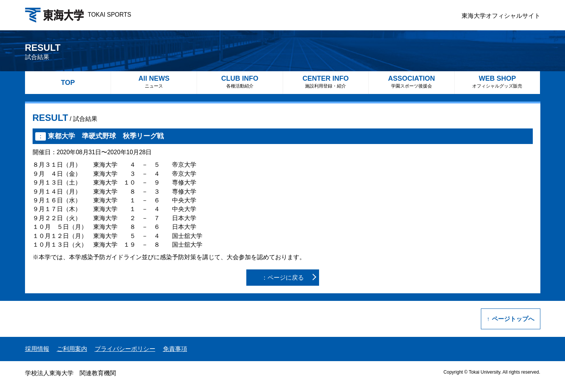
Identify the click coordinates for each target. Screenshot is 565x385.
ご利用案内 (72, 349)
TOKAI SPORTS (78, 14)
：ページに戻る (282, 277)
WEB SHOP (497, 82)
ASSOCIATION (411, 82)
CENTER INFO (326, 82)
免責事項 (175, 349)
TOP (68, 82)
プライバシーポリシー (125, 349)
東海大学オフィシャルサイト (501, 16)
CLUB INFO (240, 82)
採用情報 (37, 349)
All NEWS (154, 82)
